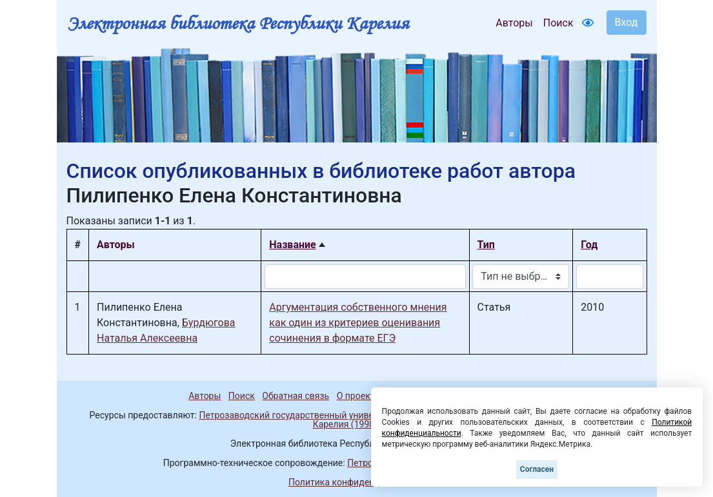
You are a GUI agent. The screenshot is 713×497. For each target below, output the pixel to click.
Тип (486, 245)
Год (589, 245)
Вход (626, 22)
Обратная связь (295, 396)
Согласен (537, 469)
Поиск (558, 23)
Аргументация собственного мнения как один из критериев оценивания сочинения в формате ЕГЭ (358, 322)
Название (292, 245)
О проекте (358, 396)
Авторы (514, 23)
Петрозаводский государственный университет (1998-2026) (326, 415)
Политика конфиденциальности (356, 482)
